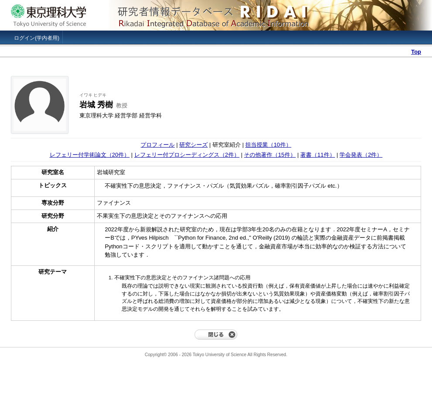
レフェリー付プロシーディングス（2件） (187, 154)
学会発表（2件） (360, 154)
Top (416, 51)
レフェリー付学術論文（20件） (90, 154)
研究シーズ (193, 144)
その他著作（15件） (269, 154)
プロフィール (158, 144)
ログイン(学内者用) (36, 38)
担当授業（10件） (268, 144)
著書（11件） (317, 154)
